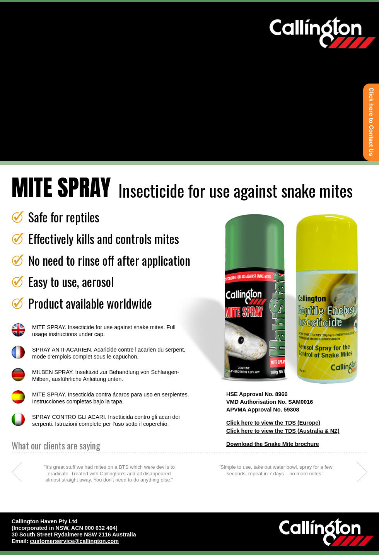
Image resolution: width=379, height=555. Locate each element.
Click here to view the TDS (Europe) (273, 423)
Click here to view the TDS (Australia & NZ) (283, 431)
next (362, 472)
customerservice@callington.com (74, 541)
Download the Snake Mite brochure (272, 444)
